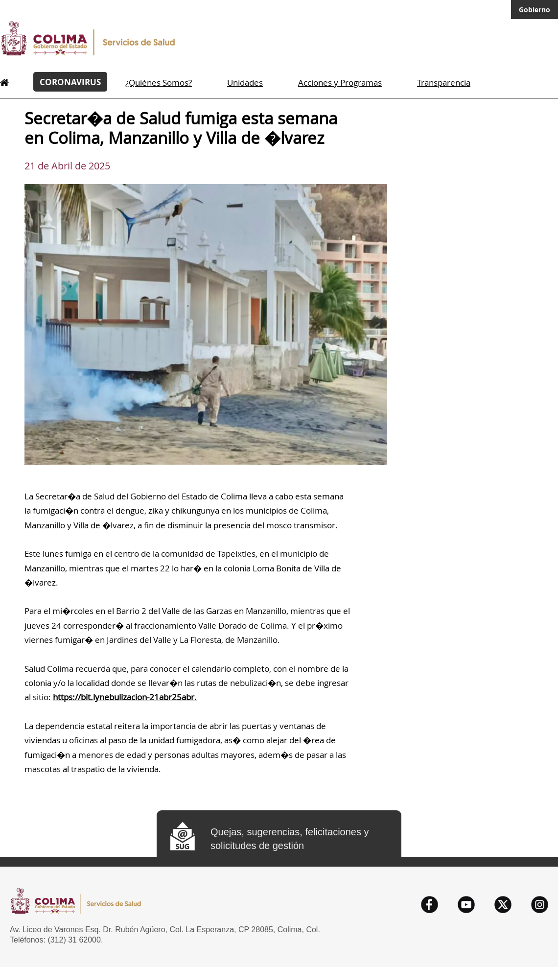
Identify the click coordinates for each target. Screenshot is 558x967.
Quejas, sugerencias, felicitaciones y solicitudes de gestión (289, 838)
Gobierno (534, 9)
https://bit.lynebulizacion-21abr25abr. (125, 697)
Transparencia (443, 82)
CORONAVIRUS (70, 82)
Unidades (245, 82)
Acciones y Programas (340, 82)
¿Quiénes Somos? (158, 82)
